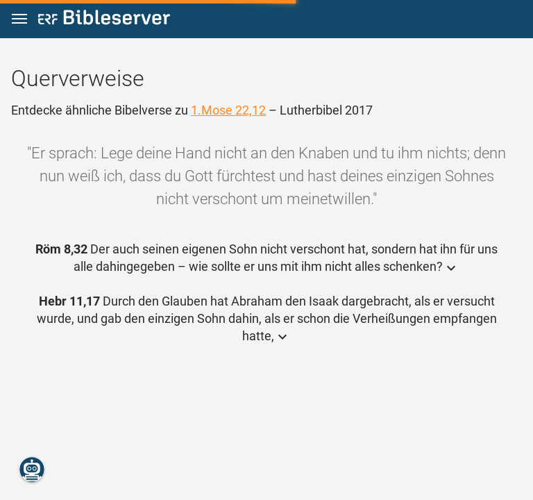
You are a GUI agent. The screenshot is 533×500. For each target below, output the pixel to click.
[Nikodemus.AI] (31, 469)
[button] (19, 19)
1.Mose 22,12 (228, 110)
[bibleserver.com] (104, 20)
